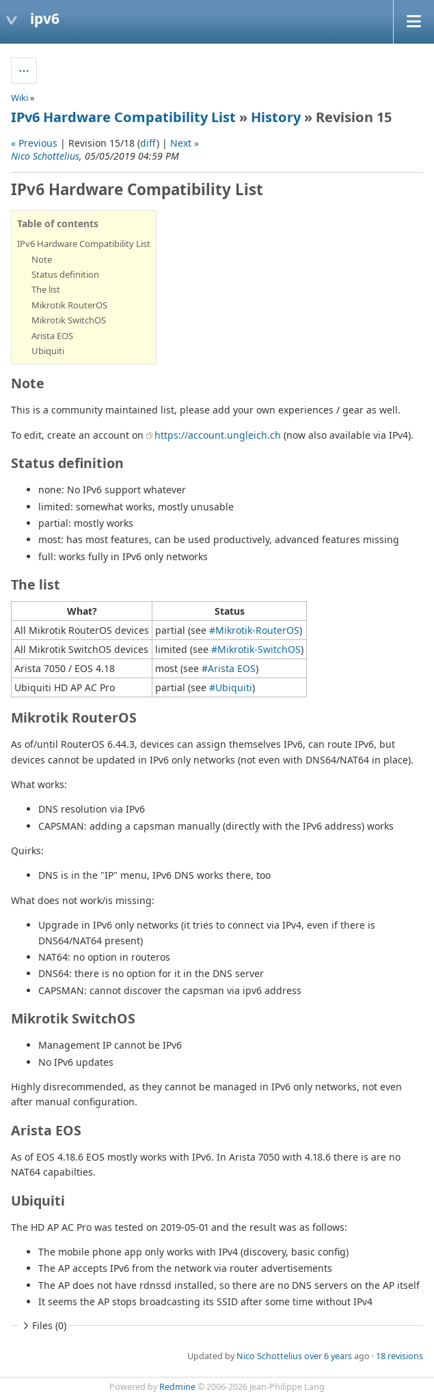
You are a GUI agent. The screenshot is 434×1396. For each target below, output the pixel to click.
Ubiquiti (47, 351)
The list (45, 289)
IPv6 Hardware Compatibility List (123, 117)
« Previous (34, 142)
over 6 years (328, 1356)
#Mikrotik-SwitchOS (256, 649)
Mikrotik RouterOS (69, 305)
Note (41, 259)
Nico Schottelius (45, 155)
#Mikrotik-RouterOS (254, 630)
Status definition (65, 274)
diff (148, 142)
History (276, 117)
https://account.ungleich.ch (217, 434)
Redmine (177, 1387)
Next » (184, 142)
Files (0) (43, 1325)
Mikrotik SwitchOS (68, 320)
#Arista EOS (229, 668)
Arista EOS (52, 336)
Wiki (19, 97)
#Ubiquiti (230, 687)
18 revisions (399, 1356)
